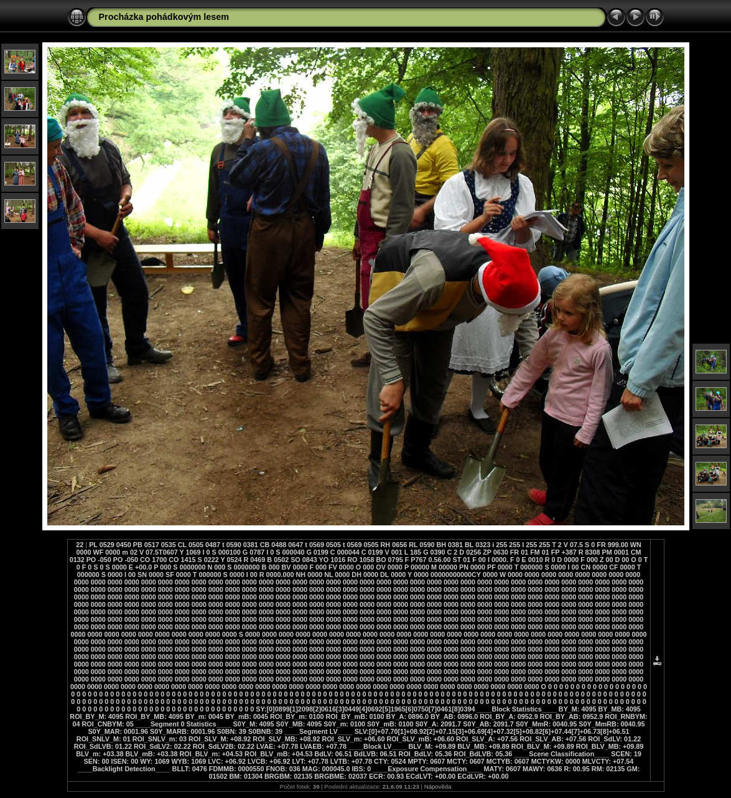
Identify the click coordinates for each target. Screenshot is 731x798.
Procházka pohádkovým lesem (164, 17)
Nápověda (438, 786)
